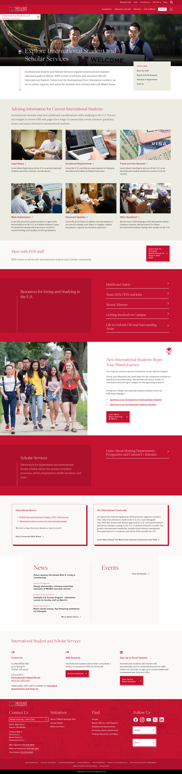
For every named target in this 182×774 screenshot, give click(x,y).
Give (165, 2)
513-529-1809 (28, 745)
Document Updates (75, 217)
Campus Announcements (44, 595)
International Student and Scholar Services (16, 17)
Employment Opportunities (103, 727)
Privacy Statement (84, 762)
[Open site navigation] (171, 9)
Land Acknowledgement (66, 762)
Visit (136, 2)
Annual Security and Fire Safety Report (143, 762)
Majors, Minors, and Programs (105, 723)
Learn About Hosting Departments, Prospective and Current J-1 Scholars (137, 452)
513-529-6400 (27, 752)
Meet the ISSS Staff (20, 680)
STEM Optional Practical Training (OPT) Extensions (44, 517)
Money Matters (137, 304)
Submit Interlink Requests (147, 75)
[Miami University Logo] (18, 9)
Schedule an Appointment (147, 80)
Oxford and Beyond (42, 583)
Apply (162, 9)
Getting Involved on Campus (137, 314)
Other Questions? (128, 217)
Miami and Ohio (57, 727)
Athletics (137, 9)
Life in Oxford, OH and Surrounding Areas (137, 326)
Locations (144, 2)
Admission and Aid (122, 9)
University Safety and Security (105, 730)
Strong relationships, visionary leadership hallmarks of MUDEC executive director (53, 587)
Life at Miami (149, 9)
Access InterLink (75, 673)
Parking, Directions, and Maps (105, 734)
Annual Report (56, 723)
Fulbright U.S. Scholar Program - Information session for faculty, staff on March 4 (54, 598)
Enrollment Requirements (79, 163)
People (95, 719)
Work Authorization (21, 217)
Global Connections (42, 606)
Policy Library (104, 766)
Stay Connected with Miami (28, 536)
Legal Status (17, 163)
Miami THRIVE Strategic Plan (63, 719)
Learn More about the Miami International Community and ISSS (127, 540)
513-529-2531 (33, 748)
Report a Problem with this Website (85, 766)
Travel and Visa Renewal (132, 163)
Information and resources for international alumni (43, 521)
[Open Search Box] (171, 2)
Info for (156, 2)
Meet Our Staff (143, 71)
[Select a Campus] (29, 719)
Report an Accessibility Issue (118, 762)
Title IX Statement (99, 762)
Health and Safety (137, 284)
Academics (107, 9)
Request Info (125, 2)
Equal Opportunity (31, 762)
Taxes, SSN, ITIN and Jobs (137, 294)
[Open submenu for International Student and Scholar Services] (38, 17)
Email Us (140, 84)
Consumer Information (48, 762)
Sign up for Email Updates (129, 680)
